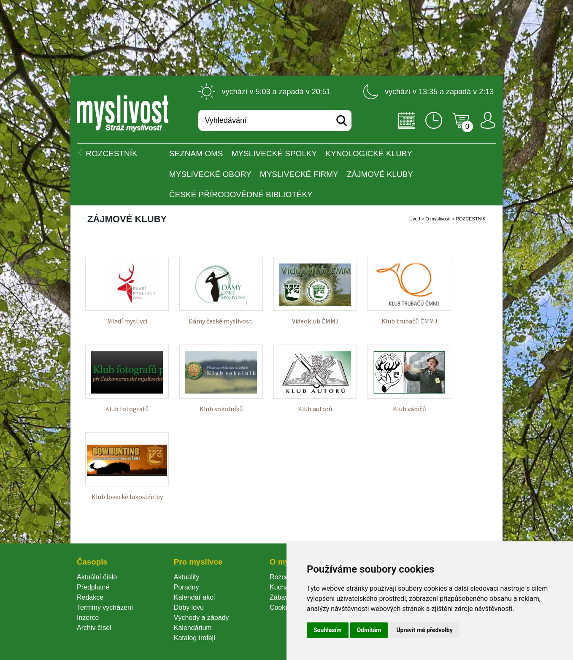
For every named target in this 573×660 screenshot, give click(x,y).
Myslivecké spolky (274, 153)
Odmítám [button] (369, 630)
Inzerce (88, 617)
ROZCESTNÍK (471, 218)
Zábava (281, 597)
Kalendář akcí (194, 597)
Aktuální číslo (97, 577)
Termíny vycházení (105, 607)
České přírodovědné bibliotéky (241, 194)
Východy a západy (201, 617)
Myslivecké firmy (299, 174)
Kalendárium (193, 627)
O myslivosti (437, 218)
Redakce (90, 597)
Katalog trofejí (195, 637)
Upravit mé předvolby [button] (424, 630)
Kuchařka (284, 587)
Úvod (414, 218)
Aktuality (186, 577)
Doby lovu (189, 607)
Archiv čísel (94, 627)
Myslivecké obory (210, 174)
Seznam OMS (196, 153)
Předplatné (93, 587)
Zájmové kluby (380, 174)
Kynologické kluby (368, 153)
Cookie (282, 607)
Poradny (186, 587)
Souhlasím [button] (328, 630)
